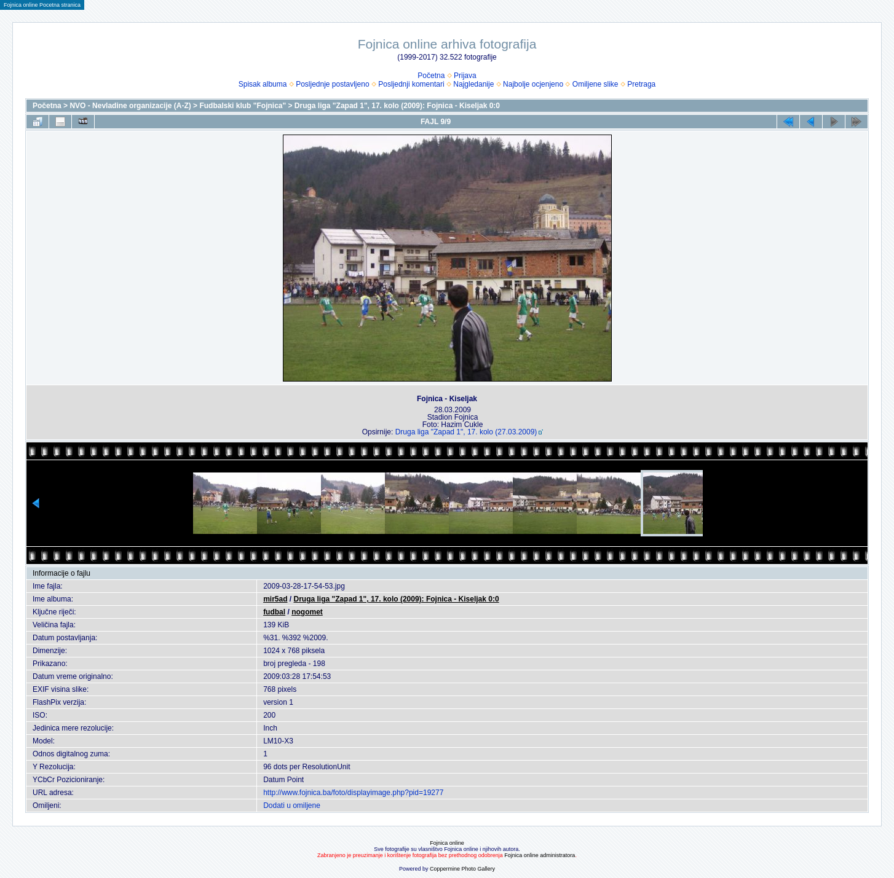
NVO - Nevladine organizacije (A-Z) (130, 105)
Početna (431, 75)
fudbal (274, 612)
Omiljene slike (595, 84)
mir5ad (275, 599)
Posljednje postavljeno (332, 84)
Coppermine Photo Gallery (462, 869)
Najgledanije (473, 84)
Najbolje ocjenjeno (533, 84)
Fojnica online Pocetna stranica (42, 5)
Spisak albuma (263, 84)
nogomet (307, 612)
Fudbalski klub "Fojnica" (242, 105)
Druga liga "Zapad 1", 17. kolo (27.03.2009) (466, 432)
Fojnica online (447, 843)
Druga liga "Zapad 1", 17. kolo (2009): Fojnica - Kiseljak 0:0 (397, 105)
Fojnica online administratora (539, 855)
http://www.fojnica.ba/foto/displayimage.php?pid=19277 (353, 792)
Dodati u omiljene (291, 805)
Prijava (465, 75)
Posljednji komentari (411, 84)
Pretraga (641, 84)
